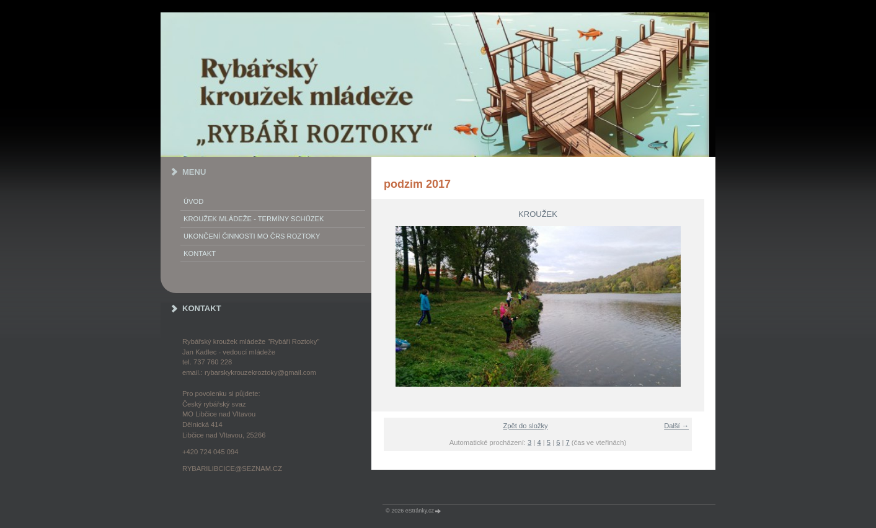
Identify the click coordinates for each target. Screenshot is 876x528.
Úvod (193, 201)
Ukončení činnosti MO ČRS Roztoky (252, 236)
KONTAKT (200, 253)
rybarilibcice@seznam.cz (232, 468)
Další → (676, 425)
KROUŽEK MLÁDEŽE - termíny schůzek (254, 218)
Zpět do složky (525, 425)
